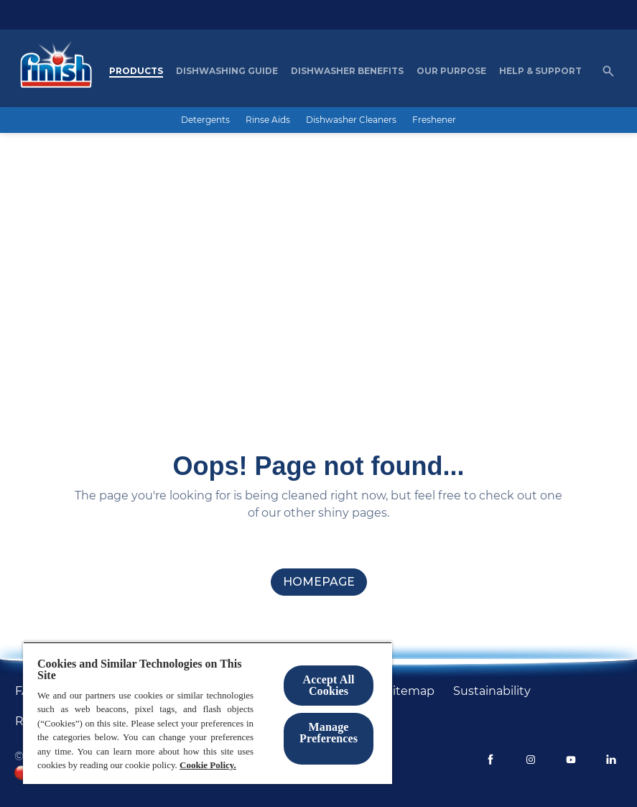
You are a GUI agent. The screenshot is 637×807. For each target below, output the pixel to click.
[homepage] (319, 582)
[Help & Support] (540, 71)
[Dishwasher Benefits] (347, 71)
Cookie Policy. (208, 765)
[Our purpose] (451, 71)
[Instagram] (530, 759)
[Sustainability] (491, 691)
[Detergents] (205, 120)
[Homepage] (52, 71)
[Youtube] (570, 759)
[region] (207, 713)
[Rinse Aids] (268, 120)
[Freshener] (434, 120)
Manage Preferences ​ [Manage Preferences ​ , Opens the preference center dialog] (328, 732)
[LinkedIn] (611, 759)
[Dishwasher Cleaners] (351, 120)
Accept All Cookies (328, 685)
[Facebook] (490, 759)
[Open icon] (608, 71)
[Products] (136, 71)
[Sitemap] (410, 691)
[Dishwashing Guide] (227, 71)
